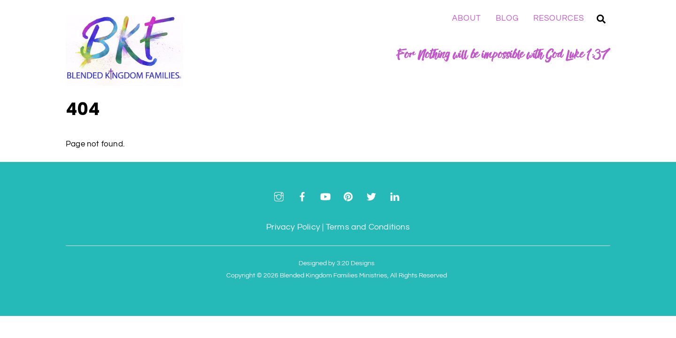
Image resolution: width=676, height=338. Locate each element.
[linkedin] (394, 196)
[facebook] (302, 196)
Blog (507, 18)
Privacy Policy (293, 227)
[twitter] (371, 196)
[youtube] (325, 196)
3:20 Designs (356, 263)
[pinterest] (348, 196)
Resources (558, 18)
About (466, 18)
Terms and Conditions (368, 227)
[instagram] (278, 196)
